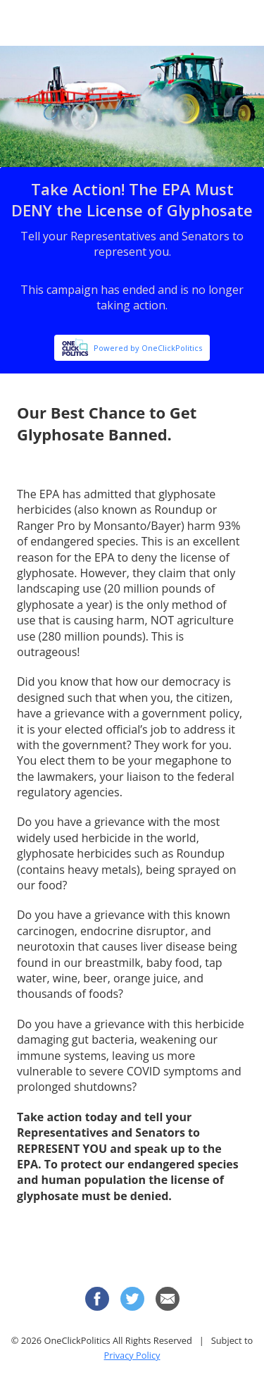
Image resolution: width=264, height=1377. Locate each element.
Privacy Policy (132, 1355)
